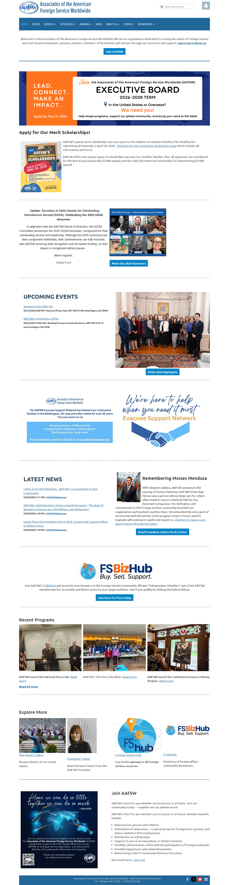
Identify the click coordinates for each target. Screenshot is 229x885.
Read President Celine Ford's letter (162, 532)
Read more (130, 676)
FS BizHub (170, 754)
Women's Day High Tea (38, 306)
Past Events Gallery (31, 755)
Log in (206, 6)
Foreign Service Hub (128, 755)
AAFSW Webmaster (56, 497)
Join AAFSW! (114, 51)
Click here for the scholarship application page (146, 145)
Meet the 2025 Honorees (129, 263)
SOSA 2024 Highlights (162, 372)
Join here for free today (114, 597)
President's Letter (78, 758)
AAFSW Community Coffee (41, 318)
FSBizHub (49, 585)
